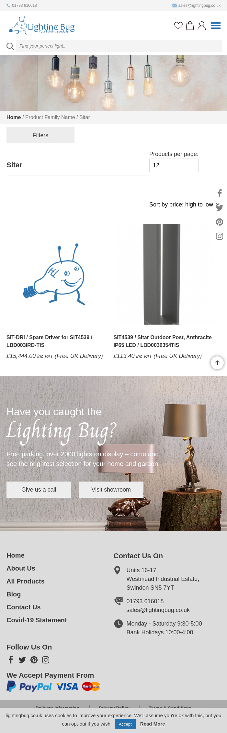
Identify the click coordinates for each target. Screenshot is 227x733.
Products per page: (174, 161)
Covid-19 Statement (36, 620)
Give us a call (38, 489)
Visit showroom (111, 489)
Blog (13, 594)
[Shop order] (181, 208)
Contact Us (23, 607)
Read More (152, 724)
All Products (25, 581)
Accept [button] (125, 724)
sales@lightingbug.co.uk (196, 5)
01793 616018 (21, 5)
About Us (20, 568)
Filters (39, 135)
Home (13, 117)
